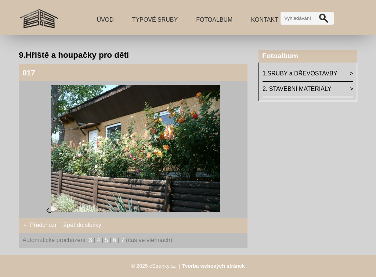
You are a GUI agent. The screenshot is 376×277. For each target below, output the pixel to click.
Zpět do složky (82, 225)
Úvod (105, 20)
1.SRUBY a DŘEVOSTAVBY (300, 73)
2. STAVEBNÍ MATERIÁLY (297, 89)
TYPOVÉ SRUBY (155, 20)
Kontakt (264, 20)
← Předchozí (39, 225)
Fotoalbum (214, 20)
